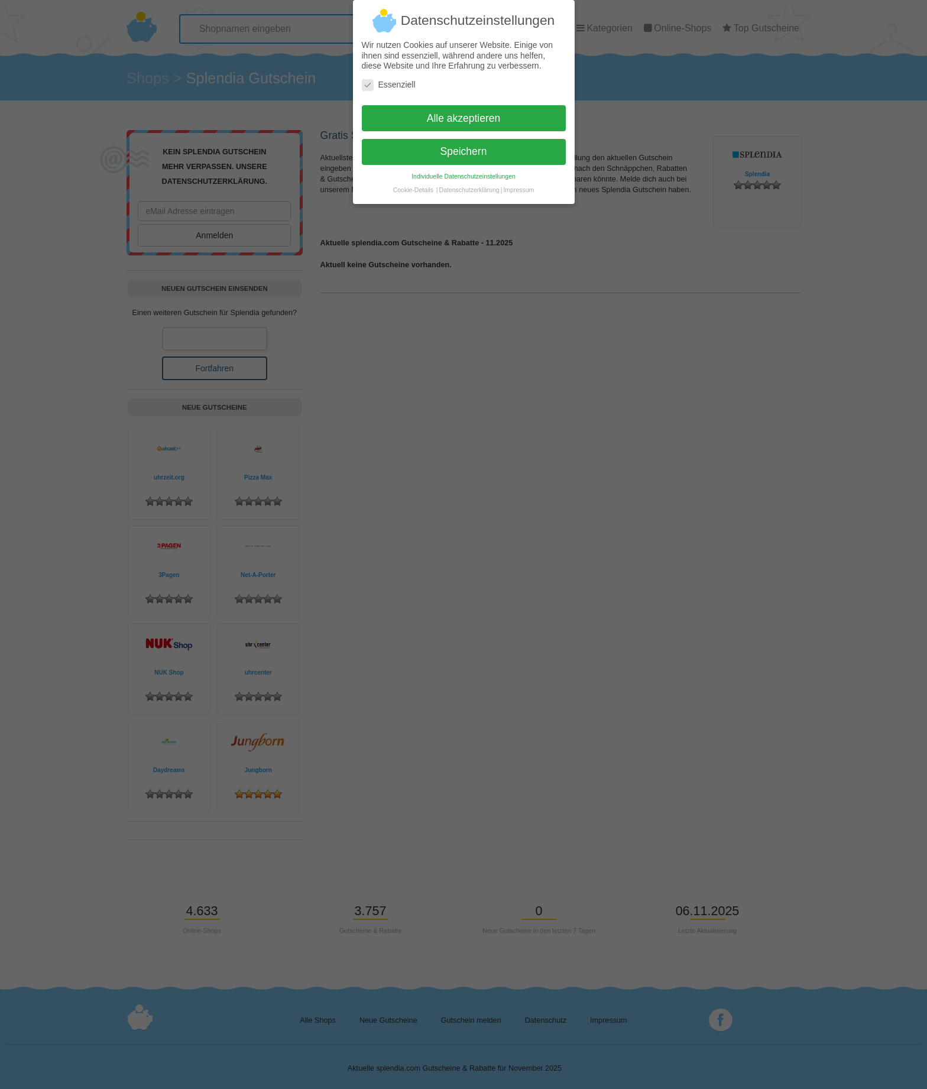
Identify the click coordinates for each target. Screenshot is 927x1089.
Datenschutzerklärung (469, 185)
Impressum (518, 185)
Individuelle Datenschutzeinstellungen (463, 171)
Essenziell (389, 79)
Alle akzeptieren (464, 113)
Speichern (463, 147)
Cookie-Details (413, 185)
